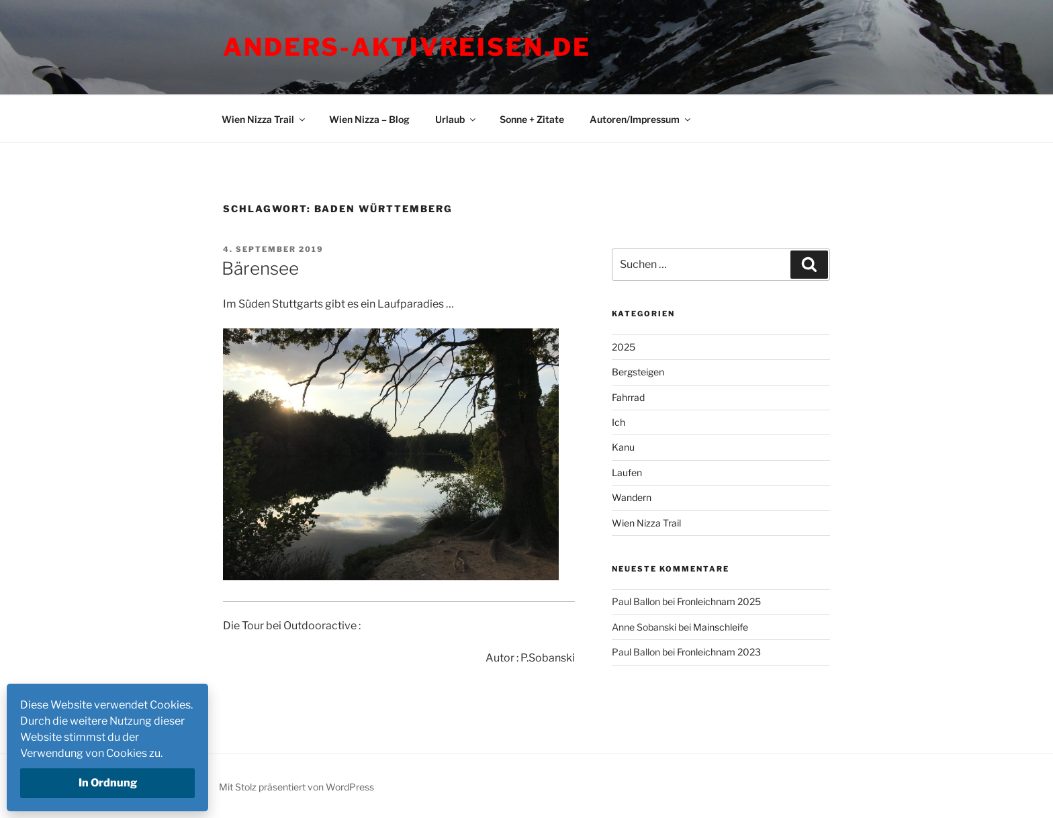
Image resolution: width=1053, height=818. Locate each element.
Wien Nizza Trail (264, 119)
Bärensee (260, 268)
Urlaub (456, 119)
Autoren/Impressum (641, 119)
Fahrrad (628, 397)
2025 (623, 347)
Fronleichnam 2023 (719, 651)
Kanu (623, 447)
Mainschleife (720, 627)
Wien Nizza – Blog (369, 119)
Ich (618, 422)
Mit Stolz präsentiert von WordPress (296, 786)
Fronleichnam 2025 (719, 601)
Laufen (627, 472)
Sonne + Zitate (532, 119)
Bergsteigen (638, 371)
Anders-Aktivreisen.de (406, 47)
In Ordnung (108, 782)
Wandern (631, 497)
